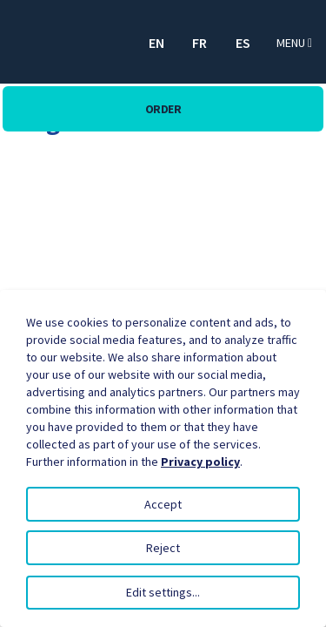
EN (156, 42)
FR (199, 42)
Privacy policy (200, 461)
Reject (163, 548)
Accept (163, 504)
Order (163, 109)
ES (243, 42)
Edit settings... (163, 592)
